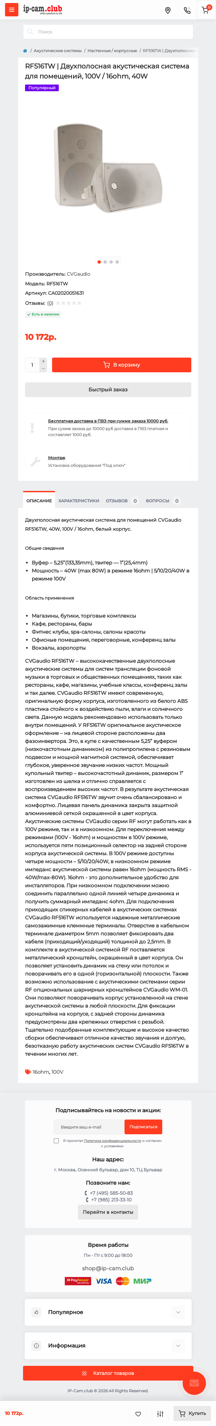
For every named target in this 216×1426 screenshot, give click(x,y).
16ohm (41, 1072)
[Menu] (11, 9)
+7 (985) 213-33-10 (111, 1200)
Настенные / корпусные (112, 50)
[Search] (30, 31)
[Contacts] (187, 9)
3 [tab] (111, 262)
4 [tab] (117, 262)
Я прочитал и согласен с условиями (112, 1143)
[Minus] (43, 369)
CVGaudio (78, 274)
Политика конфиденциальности (112, 1141)
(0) (50, 303)
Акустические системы (57, 50)
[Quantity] (32, 365)
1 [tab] (99, 262)
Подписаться (143, 1126)
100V (57, 1072)
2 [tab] (105, 262)
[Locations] (167, 9)
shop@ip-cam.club (108, 1268)
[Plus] (43, 361)
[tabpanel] (108, 168)
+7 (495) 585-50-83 (111, 1193)
